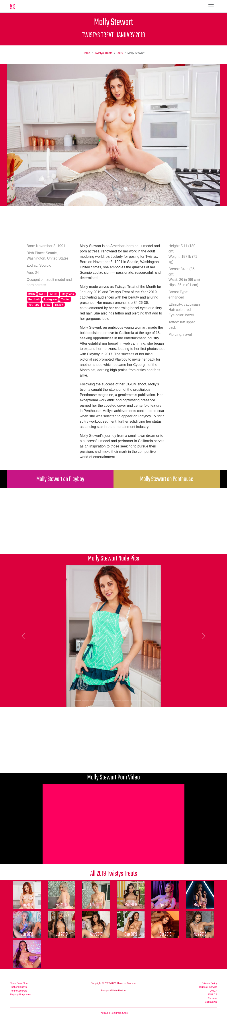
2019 (120, 53)
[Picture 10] (149, 700)
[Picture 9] (141, 700)
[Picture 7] (125, 700)
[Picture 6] (117, 700)
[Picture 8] (133, 700)
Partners (212, 998)
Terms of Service (208, 987)
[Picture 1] (77, 700)
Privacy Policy (209, 983)
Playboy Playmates (20, 994)
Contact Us (211, 1001)
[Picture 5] (109, 700)
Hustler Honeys (18, 987)
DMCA (213, 990)
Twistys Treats (103, 53)
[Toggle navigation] (211, 6)
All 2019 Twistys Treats (113, 873)
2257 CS (212, 994)
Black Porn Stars (19, 983)
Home (86, 53)
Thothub (103, 1012)
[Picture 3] (93, 700)
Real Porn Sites (119, 1012)
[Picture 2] (85, 700)
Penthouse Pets (18, 990)
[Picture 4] (101, 700)
